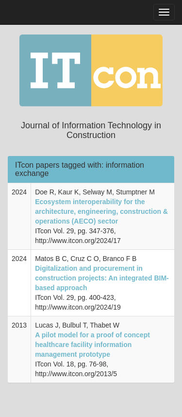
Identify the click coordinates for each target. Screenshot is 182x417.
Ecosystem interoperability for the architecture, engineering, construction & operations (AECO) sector (101, 211)
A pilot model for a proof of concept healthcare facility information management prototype (92, 344)
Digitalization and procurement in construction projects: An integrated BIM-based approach (102, 278)
